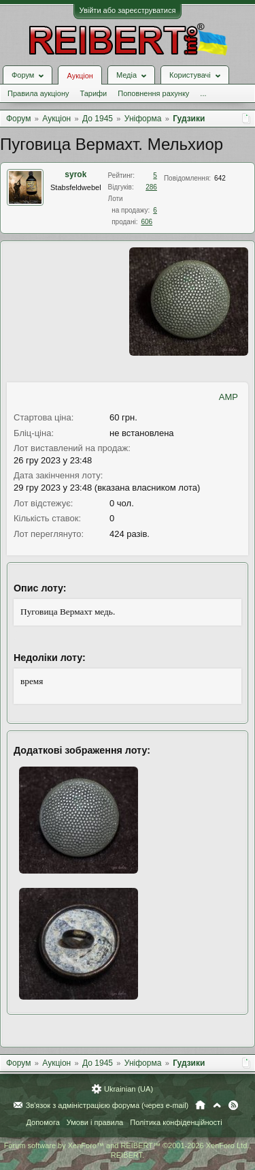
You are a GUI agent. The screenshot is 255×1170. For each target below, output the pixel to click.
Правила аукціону (38, 93)
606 (146, 222)
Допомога (42, 1122)
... (203, 93)
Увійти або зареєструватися (128, 10)
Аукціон (79, 76)
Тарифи (93, 93)
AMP (228, 397)
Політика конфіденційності (176, 1122)
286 (151, 187)
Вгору (217, 1105)
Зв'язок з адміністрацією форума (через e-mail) (107, 1105)
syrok (75, 174)
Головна (200, 1105)
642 (220, 178)
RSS (233, 1105)
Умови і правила (95, 1122)
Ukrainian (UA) (128, 1089)
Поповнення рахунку (153, 93)
